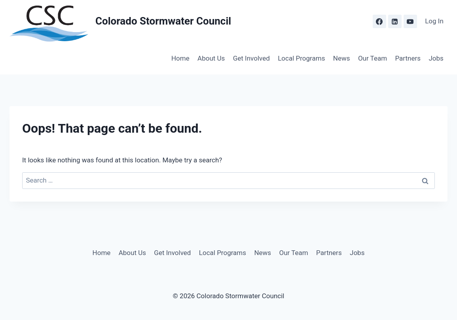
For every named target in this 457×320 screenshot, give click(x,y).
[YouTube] (410, 21)
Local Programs (301, 58)
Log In (434, 21)
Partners (408, 58)
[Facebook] (379, 21)
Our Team (372, 58)
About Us (211, 58)
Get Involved (251, 58)
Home (180, 58)
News (341, 58)
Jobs (436, 58)
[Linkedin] (395, 21)
